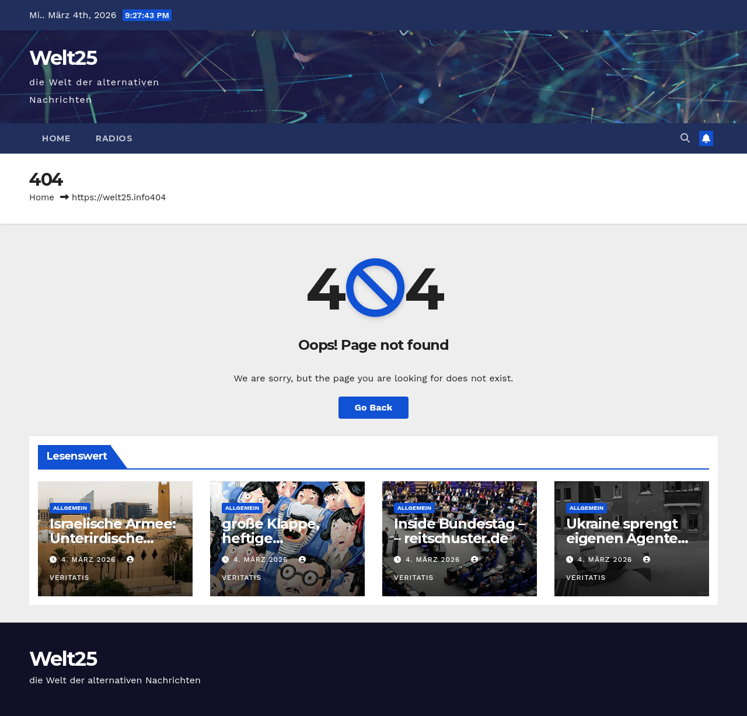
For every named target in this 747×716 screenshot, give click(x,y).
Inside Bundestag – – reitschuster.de (459, 531)
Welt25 (62, 58)
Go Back (374, 407)
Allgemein (70, 508)
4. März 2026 (89, 559)
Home (56, 138)
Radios (114, 138)
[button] (685, 138)
